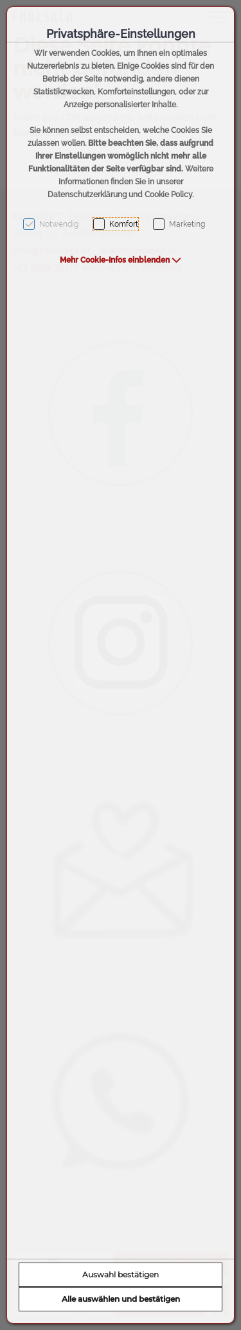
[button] (120, 260)
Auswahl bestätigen (120, 1274)
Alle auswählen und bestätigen (121, 1299)
